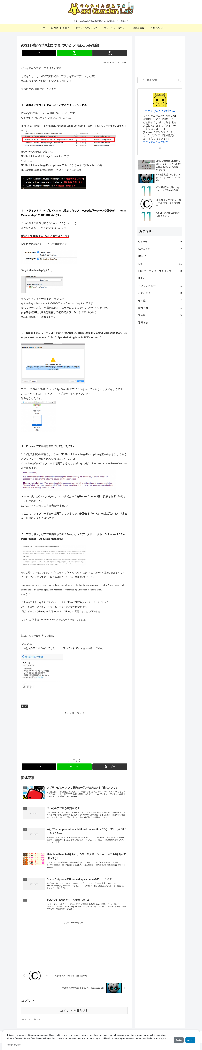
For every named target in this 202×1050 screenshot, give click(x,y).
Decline (174, 1038)
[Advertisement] (74, 735)
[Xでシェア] (39, 53)
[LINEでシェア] (74, 53)
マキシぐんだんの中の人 (159, 111)
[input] (159, 80)
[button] (109, 53)
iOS (24, 706)
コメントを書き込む (74, 1017)
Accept (189, 1038)
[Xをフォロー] (160, 148)
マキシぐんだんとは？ (155, 142)
